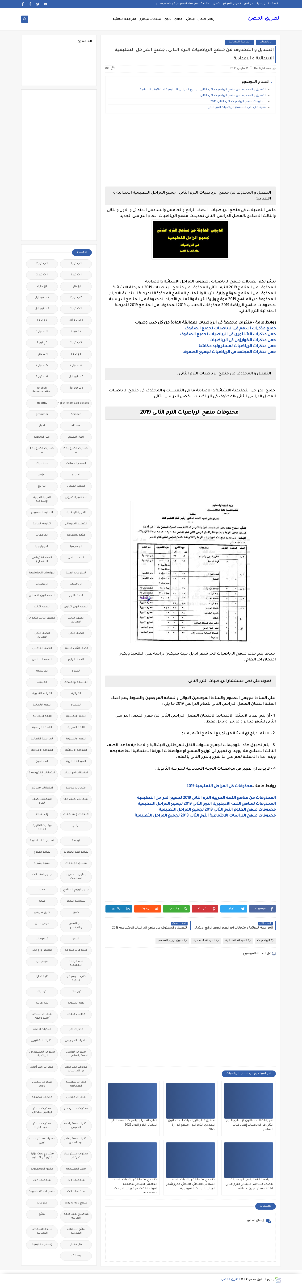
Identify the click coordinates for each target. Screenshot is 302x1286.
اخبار (42, 425)
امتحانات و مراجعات (76, 814)
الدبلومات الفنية (76, 573)
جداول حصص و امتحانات (76, 876)
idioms (75, 425)
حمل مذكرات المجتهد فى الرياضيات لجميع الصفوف (229, 352)
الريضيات (42, 584)
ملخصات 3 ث (76, 1191)
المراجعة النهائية (125, 19)
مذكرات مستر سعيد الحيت (42, 1125)
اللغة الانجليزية (76, 716)
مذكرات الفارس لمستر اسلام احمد (76, 1054)
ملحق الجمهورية (42, 1169)
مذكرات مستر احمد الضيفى (75, 1125)
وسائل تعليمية (42, 1244)
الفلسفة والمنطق (76, 682)
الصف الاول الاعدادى (42, 595)
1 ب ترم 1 (76, 263)
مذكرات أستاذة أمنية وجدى (42, 1016)
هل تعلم (76, 1244)
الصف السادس (42, 659)
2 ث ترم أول (42, 309)
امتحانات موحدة (76, 788)
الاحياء (76, 475)
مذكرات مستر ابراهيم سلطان (42, 1110)
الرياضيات (266, 42)
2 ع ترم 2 (76, 331)
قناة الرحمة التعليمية (76, 963)
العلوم (76, 671)
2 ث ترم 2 (76, 309)
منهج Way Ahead (76, 1203)
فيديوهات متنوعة (76, 950)
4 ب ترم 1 (42, 354)
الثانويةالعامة (76, 535)
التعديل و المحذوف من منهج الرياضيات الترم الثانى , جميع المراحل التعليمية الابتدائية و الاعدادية (203, 89)
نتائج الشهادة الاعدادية (76, 1231)
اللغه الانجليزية (76, 739)
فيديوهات (42, 939)
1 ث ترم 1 (76, 275)
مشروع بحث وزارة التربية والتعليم (42, 1156)
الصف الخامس (42, 648)
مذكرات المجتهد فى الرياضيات (42, 1054)
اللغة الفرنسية (42, 727)
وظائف (76, 1255)
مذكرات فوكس (76, 1097)
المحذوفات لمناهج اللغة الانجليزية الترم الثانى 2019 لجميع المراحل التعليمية (207, 804)
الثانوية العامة (42, 524)
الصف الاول (76, 595)
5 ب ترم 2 (42, 365)
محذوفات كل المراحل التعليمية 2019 (219, 786)
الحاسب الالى (76, 558)
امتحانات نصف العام (42, 801)
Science (76, 414)
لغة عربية (42, 1003)
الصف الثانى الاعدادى (42, 635)
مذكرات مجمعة (42, 1097)
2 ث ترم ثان (76, 320)
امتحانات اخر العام (76, 773)
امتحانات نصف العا (75, 799)
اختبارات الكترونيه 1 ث (42, 450)
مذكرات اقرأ (76, 1029)
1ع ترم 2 (42, 286)
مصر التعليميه (76, 1169)
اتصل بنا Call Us (210, 3)
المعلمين (42, 761)
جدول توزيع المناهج (172, 940)
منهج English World (42, 1191)
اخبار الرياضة (42, 437)
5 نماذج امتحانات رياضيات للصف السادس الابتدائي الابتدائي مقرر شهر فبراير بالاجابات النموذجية (190, 1184)
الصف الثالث (42, 607)
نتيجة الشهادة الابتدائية (42, 1231)
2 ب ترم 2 (76, 297)
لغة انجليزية (76, 1003)
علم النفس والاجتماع (76, 925)
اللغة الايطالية (42, 716)
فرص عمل (42, 923)
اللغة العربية (76, 727)
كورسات (76, 991)
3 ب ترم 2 (76, 342)
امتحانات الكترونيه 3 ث (42, 775)
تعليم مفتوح (42, 852)
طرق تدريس (42, 912)
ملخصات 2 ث (42, 1180)
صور (76, 912)
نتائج (42, 1214)
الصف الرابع (76, 659)
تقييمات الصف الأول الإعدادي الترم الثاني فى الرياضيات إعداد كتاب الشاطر (249, 1125)
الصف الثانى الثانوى (76, 648)
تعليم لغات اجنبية (42, 840)
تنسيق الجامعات (76, 863)
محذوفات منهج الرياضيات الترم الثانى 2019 (238, 101)
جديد (42, 890)
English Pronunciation (42, 390)
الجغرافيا (76, 546)
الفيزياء (42, 682)
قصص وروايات (42, 950)
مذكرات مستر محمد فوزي (42, 1140)
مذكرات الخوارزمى (76, 1040)
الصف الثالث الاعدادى (76, 620)
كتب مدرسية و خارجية (76, 978)
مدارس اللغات (76, 1014)
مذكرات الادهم (42, 1029)
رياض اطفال (205, 19)
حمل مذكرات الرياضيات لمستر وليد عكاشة (237, 346)
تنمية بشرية (42, 863)
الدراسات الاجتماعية (42, 573)
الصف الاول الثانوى (76, 607)
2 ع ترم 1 (42, 320)
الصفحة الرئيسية (267, 3)
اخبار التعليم (76, 437)
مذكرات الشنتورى (42, 1040)
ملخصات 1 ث (76, 1180)
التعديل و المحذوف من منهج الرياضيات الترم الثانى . (232, 95)
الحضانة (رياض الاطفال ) (42, 559)
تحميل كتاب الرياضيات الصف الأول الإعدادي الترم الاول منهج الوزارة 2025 (191, 1125)
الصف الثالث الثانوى (42, 618)
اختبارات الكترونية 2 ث (75, 450)
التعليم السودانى (76, 524)
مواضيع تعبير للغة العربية (76, 1216)
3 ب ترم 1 (42, 331)
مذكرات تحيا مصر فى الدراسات (76, 1069)
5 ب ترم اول (76, 376)
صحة (42, 901)
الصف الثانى (76, 633)
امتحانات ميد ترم (42, 788)
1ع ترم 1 (76, 286)
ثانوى (168, 19)
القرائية (76, 693)
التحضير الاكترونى (76, 497)
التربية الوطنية (76, 512)
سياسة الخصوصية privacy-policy (177, 3)
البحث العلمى (76, 486)
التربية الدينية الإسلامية (42, 499)
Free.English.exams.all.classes (74, 403)
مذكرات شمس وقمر (42, 1084)
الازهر (42, 475)
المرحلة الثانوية (76, 761)
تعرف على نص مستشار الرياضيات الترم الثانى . (236, 107)
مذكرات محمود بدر (76, 1108)
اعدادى (178, 19)
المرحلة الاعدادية (206, 940)
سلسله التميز (76, 901)
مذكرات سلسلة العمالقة (76, 1084)
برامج (76, 825)
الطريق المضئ (264, 18)
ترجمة (76, 840)
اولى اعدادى (42, 814)
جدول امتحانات (42, 874)
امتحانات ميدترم (150, 19)
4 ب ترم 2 (76, 365)
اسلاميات (42, 463)
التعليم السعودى (42, 512)
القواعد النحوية (42, 693)
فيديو (76, 939)
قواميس (42, 961)
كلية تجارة (42, 976)
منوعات (42, 1203)
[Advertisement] (190, 150)
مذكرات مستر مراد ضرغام (76, 1156)
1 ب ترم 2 (42, 263)
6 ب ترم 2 (42, 376)
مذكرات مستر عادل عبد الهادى (75, 1140)
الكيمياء (76, 705)
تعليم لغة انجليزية (76, 852)
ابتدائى (190, 19)
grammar (42, 414)
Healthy (42, 403)
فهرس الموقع (232, 3)
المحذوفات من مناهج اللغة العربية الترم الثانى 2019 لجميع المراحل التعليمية (206, 798)
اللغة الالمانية (42, 705)
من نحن (248, 3)
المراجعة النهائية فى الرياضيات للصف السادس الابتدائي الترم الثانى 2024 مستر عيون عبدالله (249, 1184)
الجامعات (42, 535)
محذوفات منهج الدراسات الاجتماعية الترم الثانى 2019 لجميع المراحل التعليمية (205, 816)
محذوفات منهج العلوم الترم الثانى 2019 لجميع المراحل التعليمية (217, 810)
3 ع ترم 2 (42, 342)
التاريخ (42, 486)
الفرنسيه (42, 671)
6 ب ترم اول (76, 388)
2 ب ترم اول (42, 297)
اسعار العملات (76, 463)
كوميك (42, 991)
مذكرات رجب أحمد (42, 1067)
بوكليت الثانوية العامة (42, 827)
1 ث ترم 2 (42, 275)
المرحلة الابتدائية (239, 42)
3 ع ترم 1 (76, 354)
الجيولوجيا (42, 546)
